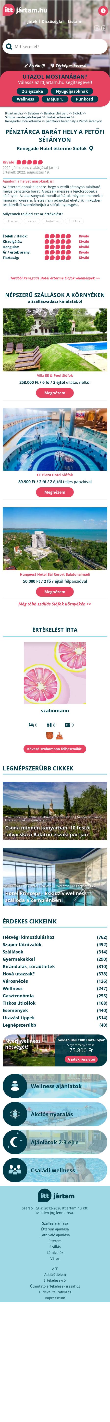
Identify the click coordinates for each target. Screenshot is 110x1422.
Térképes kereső (71, 66)
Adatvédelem (55, 1274)
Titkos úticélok (19, 1003)
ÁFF (55, 1268)
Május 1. (55, 99)
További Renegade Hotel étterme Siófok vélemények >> (55, 278)
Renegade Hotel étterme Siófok (52, 148)
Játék (32, 21)
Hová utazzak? (19, 974)
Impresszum (55, 1298)
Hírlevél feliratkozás (55, 1292)
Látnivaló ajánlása (55, 1235)
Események (15, 1010)
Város (55, 1258)
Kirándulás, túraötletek (29, 966)
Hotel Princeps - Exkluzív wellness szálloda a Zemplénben (46, 896)
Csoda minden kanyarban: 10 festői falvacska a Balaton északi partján (48, 831)
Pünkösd (84, 99)
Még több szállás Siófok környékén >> (54, 604)
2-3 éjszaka (32, 91)
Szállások (46, 886)
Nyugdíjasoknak (72, 91)
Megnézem (54, 393)
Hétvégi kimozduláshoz (57, 817)
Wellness (25, 99)
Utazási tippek (15, 820)
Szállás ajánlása (55, 1223)
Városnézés (15, 981)
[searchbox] (55, 46)
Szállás (55, 1246)
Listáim (75, 21)
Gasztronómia (18, 995)
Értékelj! (37, 66)
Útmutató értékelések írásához (55, 1286)
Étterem (55, 1240)
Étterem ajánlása (55, 1229)
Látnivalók (55, 1252)
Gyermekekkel (19, 959)
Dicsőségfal (53, 21)
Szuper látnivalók (89, 817)
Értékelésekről (55, 1280)
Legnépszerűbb (40, 820)
